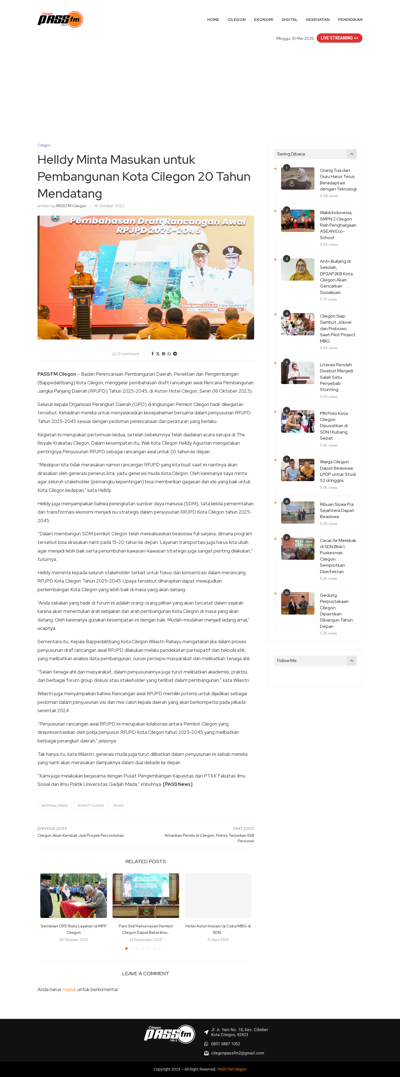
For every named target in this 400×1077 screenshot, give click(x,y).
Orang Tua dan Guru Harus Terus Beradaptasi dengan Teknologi (338, 179)
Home (213, 19)
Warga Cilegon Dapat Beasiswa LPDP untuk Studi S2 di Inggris (338, 471)
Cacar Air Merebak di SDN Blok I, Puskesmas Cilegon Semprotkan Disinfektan (338, 556)
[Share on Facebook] (152, 353)
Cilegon (237, 19)
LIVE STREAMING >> (339, 38)
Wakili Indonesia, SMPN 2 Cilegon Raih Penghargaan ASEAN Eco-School (338, 225)
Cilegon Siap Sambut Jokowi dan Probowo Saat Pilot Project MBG (338, 328)
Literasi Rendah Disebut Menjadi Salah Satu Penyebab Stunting (336, 377)
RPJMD (118, 806)
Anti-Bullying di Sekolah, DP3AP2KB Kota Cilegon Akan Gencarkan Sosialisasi (336, 276)
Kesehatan (318, 19)
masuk (69, 989)
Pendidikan (350, 19)
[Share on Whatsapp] (169, 353)
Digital (290, 19)
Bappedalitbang (54, 806)
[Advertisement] (200, 88)
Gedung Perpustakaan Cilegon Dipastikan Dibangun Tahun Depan (336, 610)
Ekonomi (263, 19)
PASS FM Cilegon (71, 205)
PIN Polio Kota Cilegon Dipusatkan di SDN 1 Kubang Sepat (334, 425)
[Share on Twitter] (158, 353)
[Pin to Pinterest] (163, 353)
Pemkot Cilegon (91, 806)
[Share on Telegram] (175, 353)
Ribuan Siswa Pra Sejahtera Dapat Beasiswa (337, 510)
